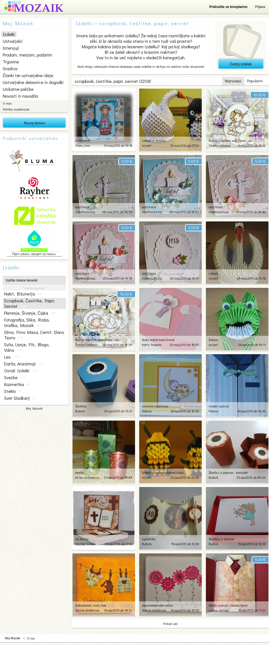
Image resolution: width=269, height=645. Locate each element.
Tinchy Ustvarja (220, 145)
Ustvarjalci (13, 41)
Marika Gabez (85, 544)
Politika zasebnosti (16, 109)
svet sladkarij (19, 398)
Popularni (255, 80)
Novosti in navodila (20, 96)
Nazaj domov (34, 122)
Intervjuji (11, 48)
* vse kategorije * (34, 288)
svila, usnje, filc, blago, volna (26, 347)
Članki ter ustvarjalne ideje (28, 75)
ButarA (80, 411)
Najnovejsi (233, 80)
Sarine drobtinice (87, 610)
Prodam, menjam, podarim (27, 55)
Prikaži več (170, 623)
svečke (14, 377)
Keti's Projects (151, 344)
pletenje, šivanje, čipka (30, 313)
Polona (147, 411)
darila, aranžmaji (23, 364)
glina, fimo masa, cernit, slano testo (34, 334)
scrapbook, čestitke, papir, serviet (29, 303)
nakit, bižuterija (23, 294)
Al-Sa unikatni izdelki (88, 477)
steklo (12, 391)
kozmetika (17, 384)
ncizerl (146, 145)
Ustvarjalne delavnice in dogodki (33, 82)
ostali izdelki (21, 370)
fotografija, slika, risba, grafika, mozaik (27, 322)
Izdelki (9, 34)
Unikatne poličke (18, 89)
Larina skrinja (219, 610)
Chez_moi (82, 145)
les (11, 357)
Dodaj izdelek (241, 63)
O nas (7, 103)
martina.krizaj (85, 212)
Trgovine (11, 61)
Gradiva (10, 68)
